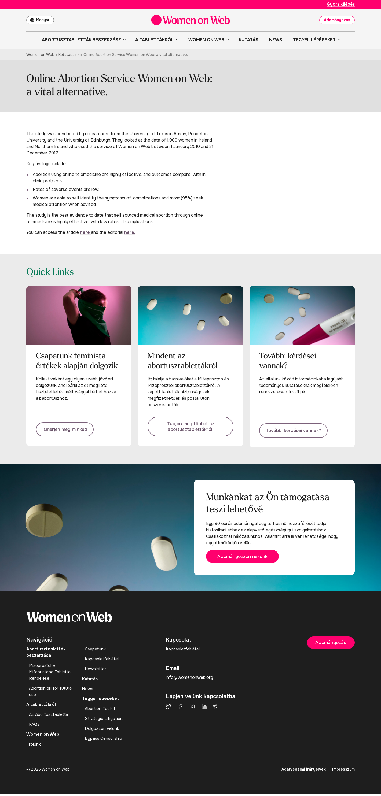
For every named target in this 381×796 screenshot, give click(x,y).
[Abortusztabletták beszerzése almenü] (123, 39)
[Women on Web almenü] (226, 39)
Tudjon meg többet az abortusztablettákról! (190, 427)
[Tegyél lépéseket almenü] (338, 39)
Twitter (168, 708)
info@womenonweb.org (190, 679)
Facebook (180, 708)
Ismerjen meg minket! (67, 430)
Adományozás (337, 19)
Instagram (192, 708)
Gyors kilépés (341, 4)
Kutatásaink (68, 54)
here (85, 232)
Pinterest (215, 708)
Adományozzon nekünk (246, 558)
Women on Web (40, 54)
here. (129, 232)
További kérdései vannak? (295, 430)
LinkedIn (204, 708)
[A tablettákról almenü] (176, 39)
